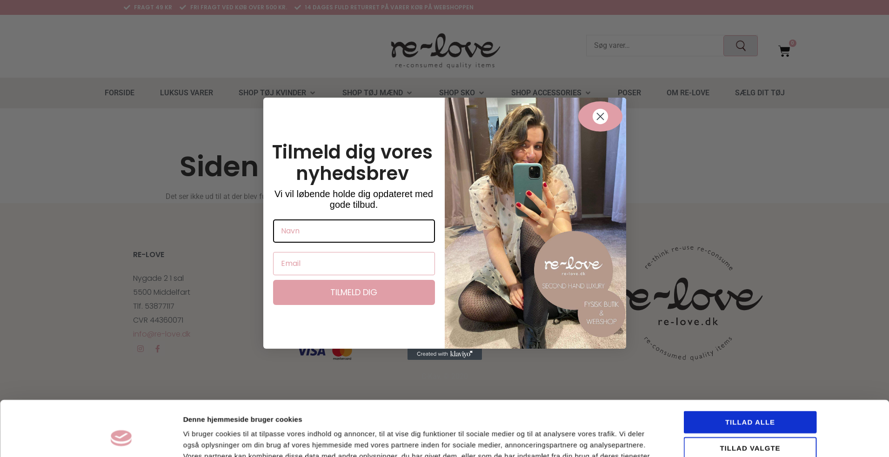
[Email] (354, 263)
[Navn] (354, 231)
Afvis (750, 397)
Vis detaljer (545, 409)
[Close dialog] (600, 116)
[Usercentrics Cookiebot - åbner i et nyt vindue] (121, 410)
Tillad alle (750, 345)
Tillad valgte (750, 371)
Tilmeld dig (353, 292)
